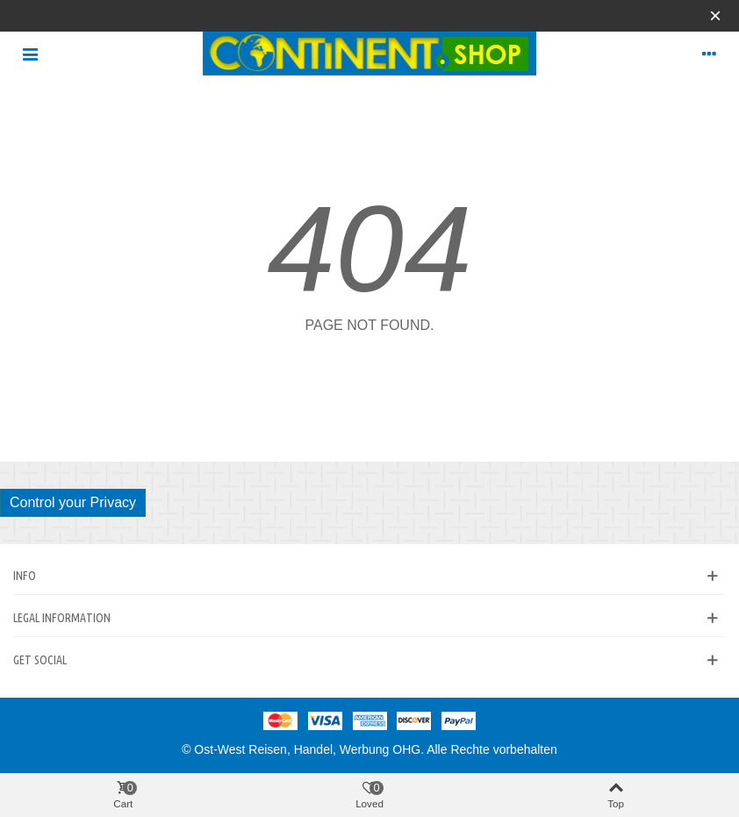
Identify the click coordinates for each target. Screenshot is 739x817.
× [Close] (715, 15)
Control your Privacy (73, 502)
